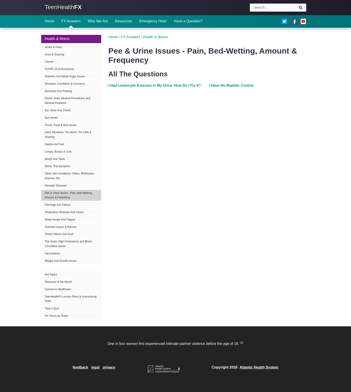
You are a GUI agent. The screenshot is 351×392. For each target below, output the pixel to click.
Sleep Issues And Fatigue (60, 219)
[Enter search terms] (278, 8)
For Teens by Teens (56, 315)
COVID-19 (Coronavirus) (59, 69)
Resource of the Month (58, 281)
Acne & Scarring (54, 54)
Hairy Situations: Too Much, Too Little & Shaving (68, 134)
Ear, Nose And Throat (58, 110)
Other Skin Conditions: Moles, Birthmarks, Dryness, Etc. (70, 176)
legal (95, 367)
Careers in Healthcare (58, 289)
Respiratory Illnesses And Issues (64, 212)
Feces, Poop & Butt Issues (60, 125)
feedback (80, 367)
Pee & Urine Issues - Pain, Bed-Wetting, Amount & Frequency (68, 195)
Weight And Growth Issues (60, 260)
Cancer (49, 61)
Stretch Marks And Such (59, 234)
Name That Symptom (57, 166)
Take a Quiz (52, 308)
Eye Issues (51, 117)
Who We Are (98, 21)
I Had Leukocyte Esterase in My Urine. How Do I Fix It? (154, 85)
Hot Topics (51, 274)
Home (49, 21)
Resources (123, 21)
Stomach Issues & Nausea (60, 226)
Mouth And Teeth (55, 159)
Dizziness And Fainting (58, 91)
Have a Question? (188, 21)
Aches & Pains (53, 47)
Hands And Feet (54, 144)
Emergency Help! (153, 21)
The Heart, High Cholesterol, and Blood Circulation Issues (68, 244)
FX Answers (71, 21)
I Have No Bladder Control (231, 85)
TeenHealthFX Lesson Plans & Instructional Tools (70, 299)
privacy (109, 367)
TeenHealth (63, 7)
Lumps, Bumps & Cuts (58, 151)
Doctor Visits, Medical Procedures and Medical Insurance (67, 101)
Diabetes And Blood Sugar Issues (65, 76)
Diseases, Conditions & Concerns (65, 83)
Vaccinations (52, 253)
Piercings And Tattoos (58, 204)
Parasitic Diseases (56, 185)
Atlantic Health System (259, 367)
